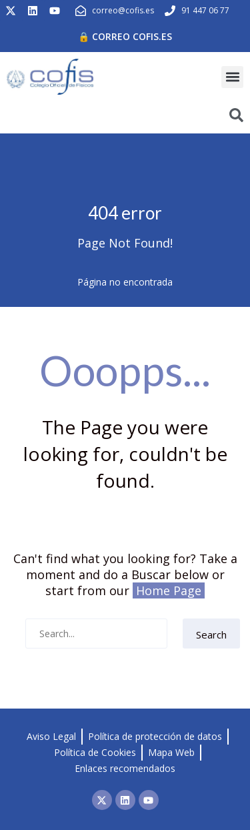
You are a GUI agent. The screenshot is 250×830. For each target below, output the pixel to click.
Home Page (168, 590)
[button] (232, 77)
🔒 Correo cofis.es (125, 36)
